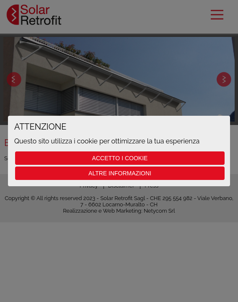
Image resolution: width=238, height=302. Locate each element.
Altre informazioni (119, 173)
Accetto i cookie (120, 158)
